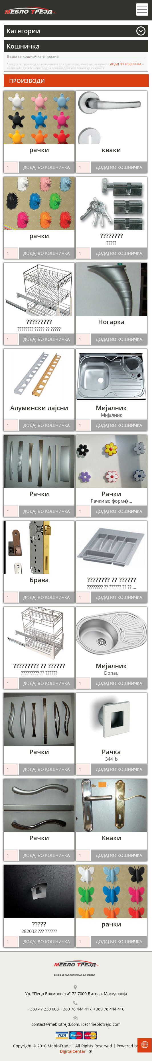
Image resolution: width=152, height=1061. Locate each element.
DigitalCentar (73, 1051)
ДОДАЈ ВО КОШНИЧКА (46, 167)
